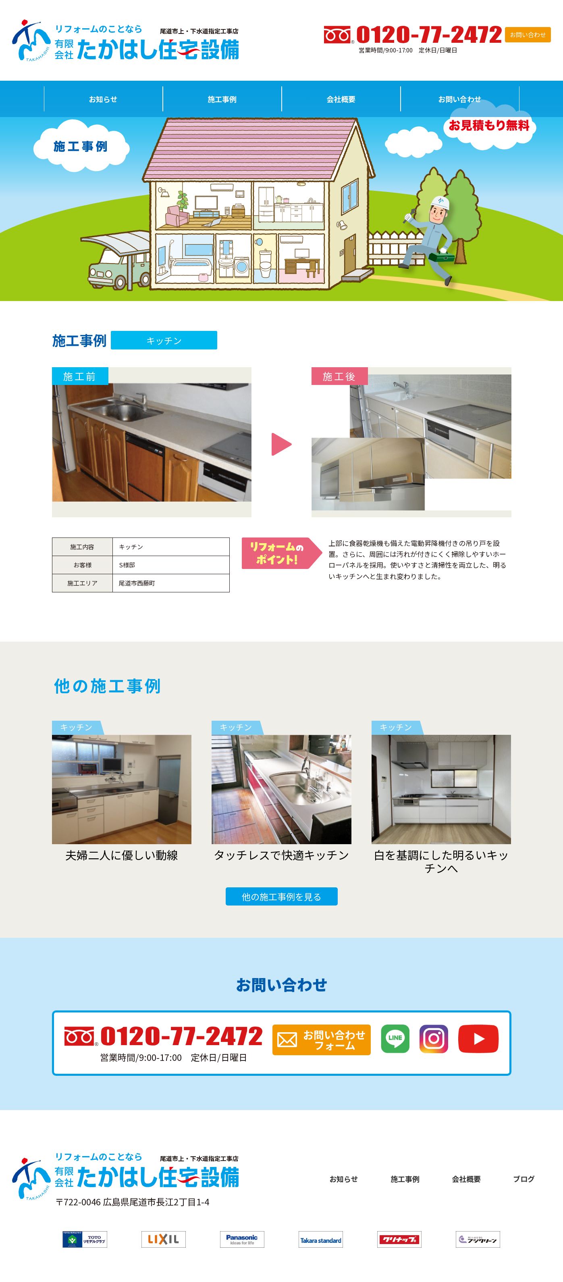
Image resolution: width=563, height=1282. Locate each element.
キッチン (164, 340)
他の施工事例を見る (282, 896)
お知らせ (103, 99)
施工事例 (222, 99)
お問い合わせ (528, 34)
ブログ (524, 1178)
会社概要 (340, 99)
